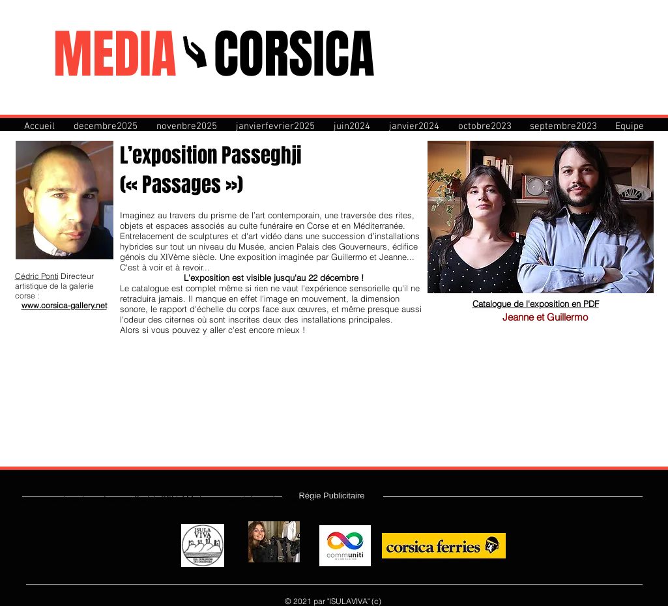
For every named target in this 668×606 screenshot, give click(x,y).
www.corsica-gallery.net (64, 305)
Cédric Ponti (37, 276)
